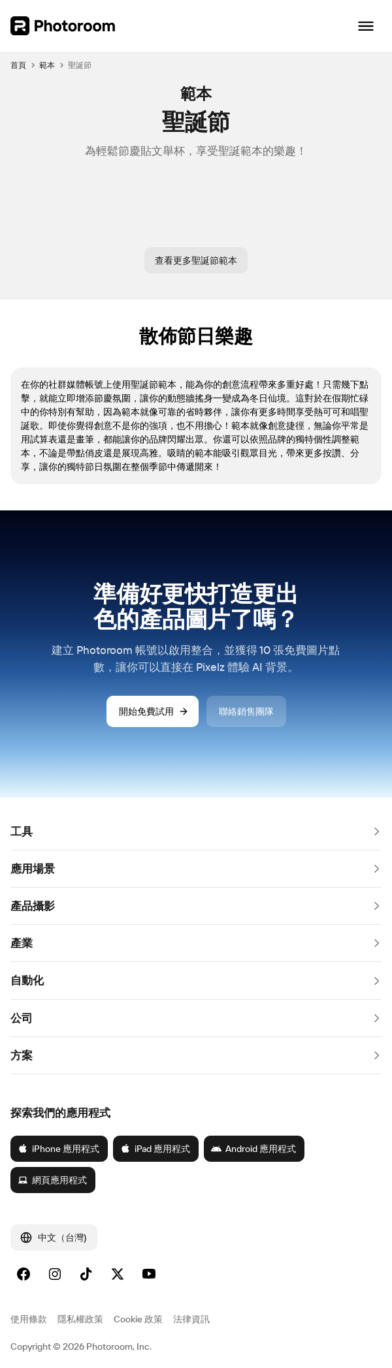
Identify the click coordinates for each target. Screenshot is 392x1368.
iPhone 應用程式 (58, 1149)
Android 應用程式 (253, 1149)
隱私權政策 (80, 1319)
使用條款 (28, 1319)
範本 (47, 65)
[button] (196, 831)
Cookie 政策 (138, 1319)
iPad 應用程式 (155, 1149)
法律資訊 (191, 1319)
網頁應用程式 (52, 1180)
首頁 (18, 65)
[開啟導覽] (366, 26)
